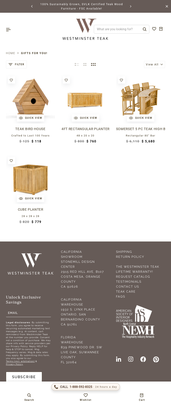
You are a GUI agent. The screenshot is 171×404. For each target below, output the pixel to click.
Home (10, 53)
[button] (32, 6)
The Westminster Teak (137, 267)
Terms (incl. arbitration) (20, 361)
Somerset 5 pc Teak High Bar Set (140, 129)
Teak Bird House (30, 129)
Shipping (124, 252)
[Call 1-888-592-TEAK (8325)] (85, 387)
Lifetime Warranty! (134, 272)
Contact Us (127, 286)
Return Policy (130, 257)
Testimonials (128, 281)
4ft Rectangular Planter (85, 129)
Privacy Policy (14, 364)
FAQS (120, 296)
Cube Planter (30, 209)
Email (13, 312)
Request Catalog (133, 276)
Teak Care (126, 291)
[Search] (144, 29)
